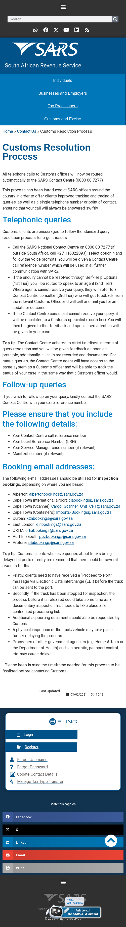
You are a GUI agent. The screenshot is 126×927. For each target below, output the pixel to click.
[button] (63, 7)
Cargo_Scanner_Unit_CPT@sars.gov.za (85, 506)
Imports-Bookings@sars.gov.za (83, 512)
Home (8, 131)
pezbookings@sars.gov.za (62, 536)
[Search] (115, 19)
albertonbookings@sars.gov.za (56, 494)
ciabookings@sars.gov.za (91, 500)
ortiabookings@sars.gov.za (49, 530)
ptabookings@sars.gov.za (51, 542)
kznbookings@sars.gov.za (50, 518)
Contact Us (26, 131)
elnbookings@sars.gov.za (58, 524)
